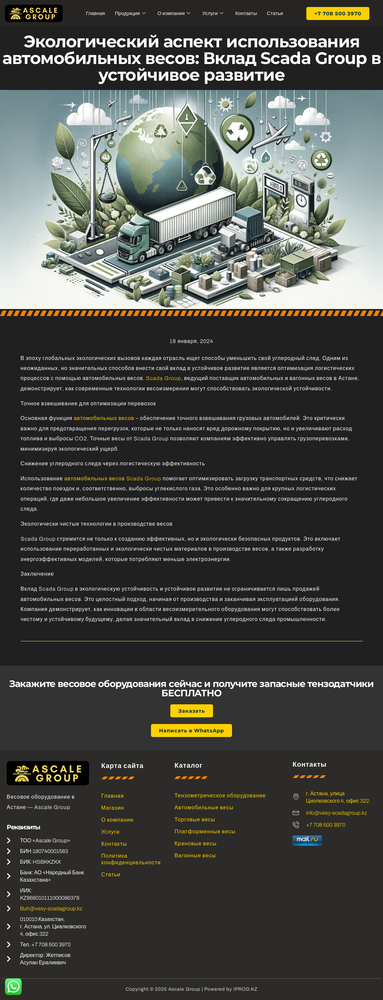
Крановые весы (195, 843)
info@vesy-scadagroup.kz (336, 813)
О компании (173, 13)
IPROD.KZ (245, 989)
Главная (95, 13)
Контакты (246, 13)
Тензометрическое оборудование (220, 795)
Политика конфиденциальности (130, 859)
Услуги (212, 13)
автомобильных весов (104, 418)
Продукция (130, 13)
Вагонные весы (195, 855)
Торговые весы (194, 819)
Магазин (112, 808)
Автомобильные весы (204, 807)
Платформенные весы (204, 831)
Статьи (275, 13)
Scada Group (163, 378)
